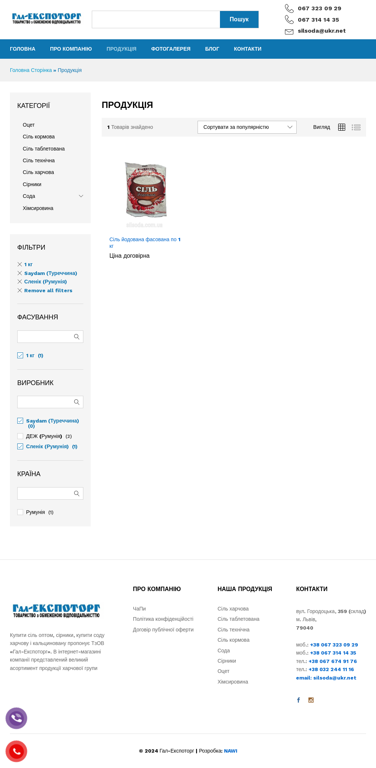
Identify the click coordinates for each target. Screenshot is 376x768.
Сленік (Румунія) (47, 446)
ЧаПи (139, 609)
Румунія (35, 512)
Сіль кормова (39, 137)
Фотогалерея (171, 49)
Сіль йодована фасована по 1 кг (144, 242)
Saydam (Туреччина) (52, 421)
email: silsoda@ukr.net (326, 678)
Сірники (32, 184)
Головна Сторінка (31, 70)
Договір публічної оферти (163, 630)
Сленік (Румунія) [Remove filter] (45, 282)
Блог (212, 49)
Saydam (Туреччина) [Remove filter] (50, 273)
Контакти (247, 49)
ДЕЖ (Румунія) (44, 436)
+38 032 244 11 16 (331, 669)
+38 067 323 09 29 (334, 645)
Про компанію (71, 49)
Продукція (121, 49)
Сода (29, 196)
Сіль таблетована (44, 149)
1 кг (30, 355)
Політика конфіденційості (163, 619)
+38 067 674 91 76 (332, 661)
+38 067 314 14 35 (333, 653)
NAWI (230, 751)
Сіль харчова (38, 172)
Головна (22, 49)
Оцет (29, 125)
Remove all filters (48, 290)
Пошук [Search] (239, 19)
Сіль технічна (39, 160)
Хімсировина (38, 208)
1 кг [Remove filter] (28, 264)
